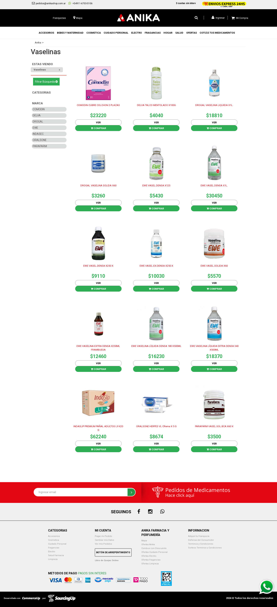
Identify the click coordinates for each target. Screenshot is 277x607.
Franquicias (59, 18)
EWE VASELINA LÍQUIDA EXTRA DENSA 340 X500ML (214, 348)
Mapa (144, 540)
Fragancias (53, 547)
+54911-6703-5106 (80, 3)
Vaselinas (40, 69)
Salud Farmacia (56, 555)
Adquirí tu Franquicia (198, 536)
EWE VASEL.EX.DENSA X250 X (156, 265)
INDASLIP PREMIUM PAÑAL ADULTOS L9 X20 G (98, 428)
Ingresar (218, 17)
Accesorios (54, 536)
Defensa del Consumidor (201, 540)
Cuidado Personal (57, 544)
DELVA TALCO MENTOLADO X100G (156, 105)
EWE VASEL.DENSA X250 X (98, 265)
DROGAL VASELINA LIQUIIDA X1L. (214, 105)
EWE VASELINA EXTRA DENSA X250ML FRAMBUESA (98, 348)
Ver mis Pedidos (103, 544)
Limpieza (53, 559)
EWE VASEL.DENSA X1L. (214, 185)
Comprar (98, 128)
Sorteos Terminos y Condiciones (205, 547)
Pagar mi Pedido (103, 536)
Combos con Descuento (154, 548)
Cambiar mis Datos (104, 540)
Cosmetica (53, 540)
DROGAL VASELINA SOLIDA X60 (98, 185)
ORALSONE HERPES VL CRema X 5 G (156, 426)
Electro (51, 551)
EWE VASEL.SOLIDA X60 (214, 265)
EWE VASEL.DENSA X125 (156, 185)
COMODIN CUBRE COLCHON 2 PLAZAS (98, 105)
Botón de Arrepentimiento (113, 552)
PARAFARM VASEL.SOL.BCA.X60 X (214, 426)
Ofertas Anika (148, 544)
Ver (98, 122)
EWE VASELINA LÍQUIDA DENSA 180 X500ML (156, 346)
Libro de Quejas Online (106, 560)
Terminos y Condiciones (200, 544)
